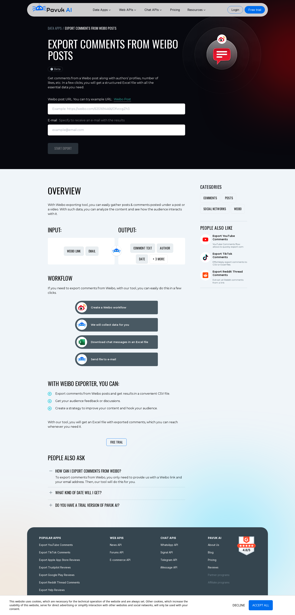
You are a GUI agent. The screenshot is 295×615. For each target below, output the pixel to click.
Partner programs (219, 574)
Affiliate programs (219, 582)
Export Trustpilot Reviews (55, 567)
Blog (211, 552)
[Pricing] (175, 9)
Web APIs (128, 10)
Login (235, 10)
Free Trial (116, 442)
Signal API (166, 552)
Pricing (212, 559)
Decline (239, 605)
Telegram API (168, 559)
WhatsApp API (169, 544)
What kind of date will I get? (78, 492)
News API (116, 544)
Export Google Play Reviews (57, 574)
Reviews (213, 567)
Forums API (116, 552)
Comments (210, 198)
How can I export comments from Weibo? (88, 470)
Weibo (238, 209)
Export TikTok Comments (54, 552)
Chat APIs (153, 10)
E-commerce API (120, 559)
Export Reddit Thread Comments (59, 582)
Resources (196, 10)
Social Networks (214, 209)
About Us (213, 544)
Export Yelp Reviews (52, 590)
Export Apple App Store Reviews (59, 559)
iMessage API (168, 567)
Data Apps (102, 10)
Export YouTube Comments (56, 544)
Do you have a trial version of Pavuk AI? (87, 505)
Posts (229, 198)
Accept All (260, 605)
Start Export (63, 148)
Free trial (254, 10)
